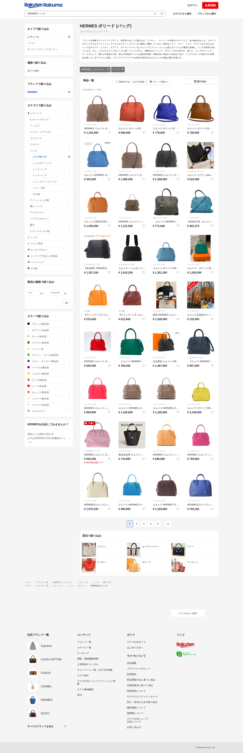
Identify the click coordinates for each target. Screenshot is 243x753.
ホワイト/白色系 (48, 330)
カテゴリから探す (182, 13)
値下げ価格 (48, 70)
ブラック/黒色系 (48, 323)
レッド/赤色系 (48, 386)
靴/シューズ (50, 206)
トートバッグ (90, 357)
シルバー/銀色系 (48, 398)
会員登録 (210, 5)
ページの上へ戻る (187, 613)
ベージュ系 (48, 348)
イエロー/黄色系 (48, 373)
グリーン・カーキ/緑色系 (48, 355)
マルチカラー (48, 411)
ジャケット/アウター (50, 132)
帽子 (50, 225)
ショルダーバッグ (195, 171)
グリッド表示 (159, 81)
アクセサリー (50, 212)
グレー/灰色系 (48, 336)
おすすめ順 (139, 81)
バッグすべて (51, 156)
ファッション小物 (50, 200)
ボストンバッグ (160, 218)
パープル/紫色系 (48, 367)
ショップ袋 (51, 187)
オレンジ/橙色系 (48, 392)
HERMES (48, 92)
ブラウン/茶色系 (48, 342)
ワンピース (50, 138)
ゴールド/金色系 (48, 404)
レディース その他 (50, 231)
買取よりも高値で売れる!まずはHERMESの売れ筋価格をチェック (48, 438)
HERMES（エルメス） (95, 69)
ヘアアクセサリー (50, 218)
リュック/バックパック (51, 181)
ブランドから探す (206, 13)
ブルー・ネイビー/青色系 (48, 361)
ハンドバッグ (90, 125)
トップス (50, 125)
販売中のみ (123, 81)
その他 (87, 311)
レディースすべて (50, 119)
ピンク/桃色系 (48, 380)
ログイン (192, 5)
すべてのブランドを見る (40, 726)
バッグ (118, 69)
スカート (50, 144)
